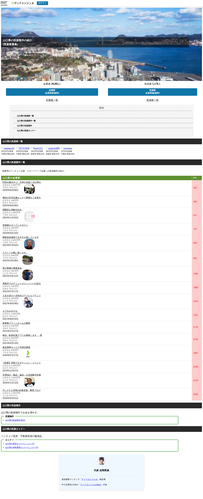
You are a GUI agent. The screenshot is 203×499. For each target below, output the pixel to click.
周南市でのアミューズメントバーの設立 (22, 283)
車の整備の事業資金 (12, 268)
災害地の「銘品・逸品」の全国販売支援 (22, 375)
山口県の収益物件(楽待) (15, 420)
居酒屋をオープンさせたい (15, 225)
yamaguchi (9, 148)
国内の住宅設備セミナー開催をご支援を (22, 198)
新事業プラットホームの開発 (16, 323)
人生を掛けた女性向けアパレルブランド (22, 296)
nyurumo (67, 148)
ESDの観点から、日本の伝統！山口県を (22, 182)
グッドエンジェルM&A (90, 485)
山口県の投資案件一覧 (26, 121)
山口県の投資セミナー (26, 131)
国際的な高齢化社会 (12, 210)
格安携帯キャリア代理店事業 (16, 347)
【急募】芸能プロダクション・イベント (22, 363)
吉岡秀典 (104, 470)
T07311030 (24, 148)
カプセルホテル (10, 311)
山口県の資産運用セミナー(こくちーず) (21, 447)
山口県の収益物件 (24, 126)
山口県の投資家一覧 (25, 116)
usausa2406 (54, 148)
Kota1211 (38, 148)
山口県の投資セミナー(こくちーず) (19, 444)
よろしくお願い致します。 (15, 253)
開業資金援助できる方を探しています (21, 237)
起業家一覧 (52, 100)
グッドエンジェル (90, 479)
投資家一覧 (153, 100)
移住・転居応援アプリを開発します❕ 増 (22, 335)
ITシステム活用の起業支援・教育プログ (22, 390)
